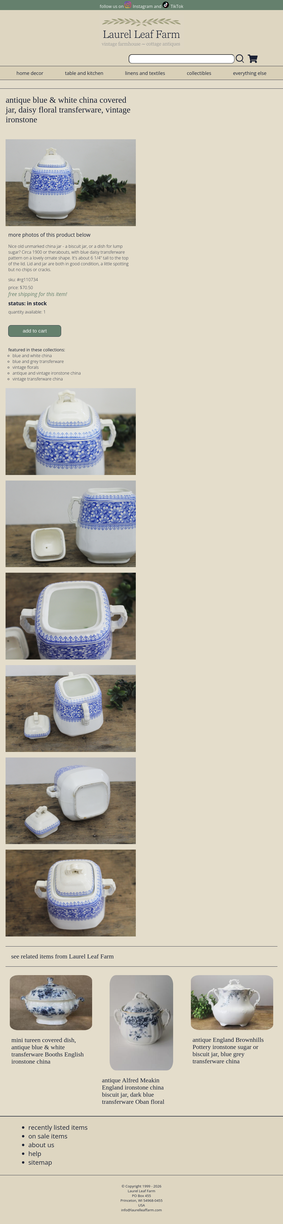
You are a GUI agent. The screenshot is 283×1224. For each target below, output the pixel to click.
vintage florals (25, 367)
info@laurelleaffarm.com (141, 1210)
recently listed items (58, 1127)
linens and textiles (145, 73)
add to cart (35, 331)
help (34, 1153)
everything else (249, 73)
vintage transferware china (37, 379)
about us (41, 1144)
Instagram (143, 6)
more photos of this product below (49, 234)
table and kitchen (84, 73)
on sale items (48, 1136)
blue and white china (32, 355)
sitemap (40, 1162)
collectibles (199, 73)
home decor (29, 73)
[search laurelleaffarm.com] (241, 59)
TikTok (176, 6)
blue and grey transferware (38, 361)
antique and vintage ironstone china (46, 373)
